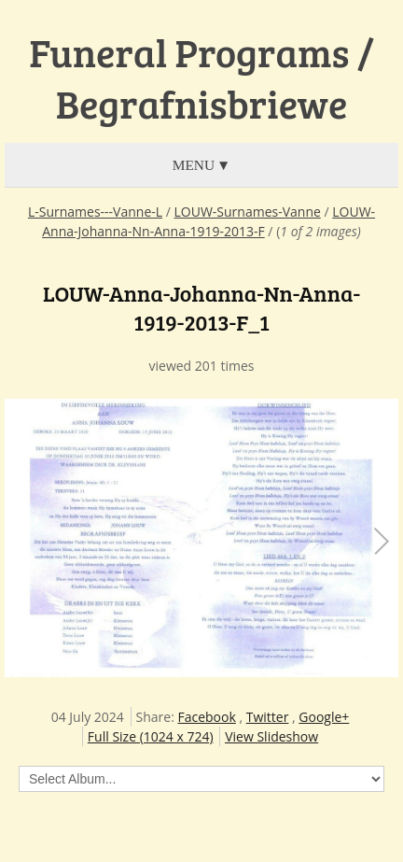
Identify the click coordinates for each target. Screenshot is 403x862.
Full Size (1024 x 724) (151, 736)
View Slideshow (271, 736)
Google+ (324, 717)
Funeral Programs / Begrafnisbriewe (201, 78)
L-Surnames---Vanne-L (95, 211)
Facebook (206, 717)
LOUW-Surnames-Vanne (247, 211)
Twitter (267, 717)
